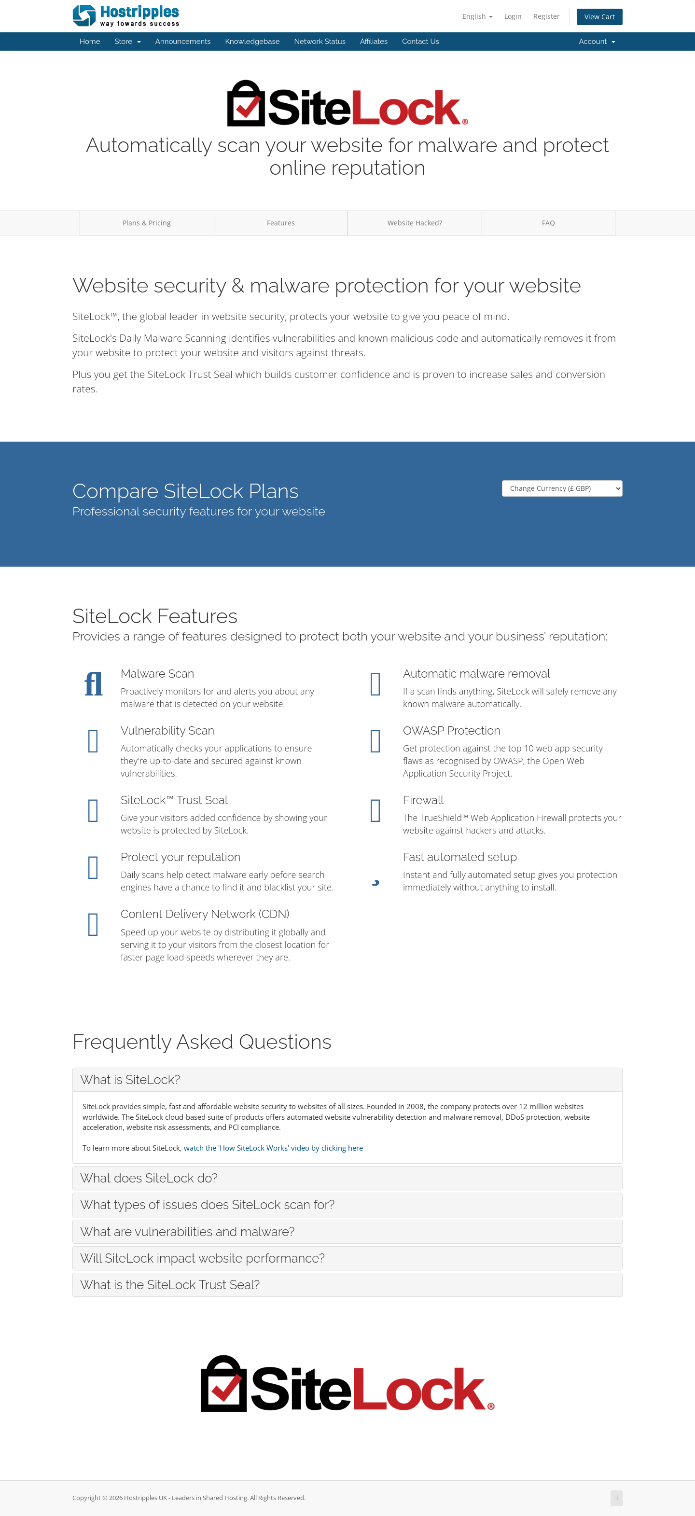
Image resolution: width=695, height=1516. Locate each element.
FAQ (548, 222)
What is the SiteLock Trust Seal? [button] (170, 1285)
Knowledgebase (252, 41)
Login (513, 16)
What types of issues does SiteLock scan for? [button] (207, 1204)
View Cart (599, 16)
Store (127, 41)
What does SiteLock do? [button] (149, 1178)
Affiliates (374, 41)
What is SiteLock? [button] (130, 1079)
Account (597, 41)
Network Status (319, 41)
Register (546, 16)
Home (90, 41)
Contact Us (420, 41)
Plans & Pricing (147, 222)
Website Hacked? (415, 222)
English (477, 16)
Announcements (183, 41)
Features (281, 222)
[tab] (347, 1079)
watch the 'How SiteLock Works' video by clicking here (273, 1148)
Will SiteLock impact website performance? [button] (202, 1258)
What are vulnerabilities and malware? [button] (187, 1231)
